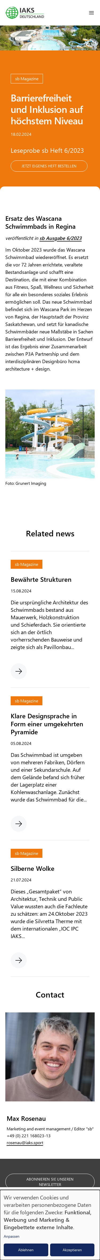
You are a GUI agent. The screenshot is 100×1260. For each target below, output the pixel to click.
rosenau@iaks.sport (25, 1142)
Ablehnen (26, 1249)
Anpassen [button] (11, 1236)
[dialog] (50, 1225)
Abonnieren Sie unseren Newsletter (50, 1182)
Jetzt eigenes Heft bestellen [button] (49, 165)
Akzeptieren (72, 1249)
